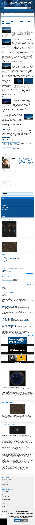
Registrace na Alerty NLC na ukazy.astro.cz (11, 143)
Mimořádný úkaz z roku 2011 (8, 148)
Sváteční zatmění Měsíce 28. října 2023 (25, 159)
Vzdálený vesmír (5, 207)
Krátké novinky (5, 284)
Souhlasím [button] (17, 520)
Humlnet (4, 144)
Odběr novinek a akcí (6, 276)
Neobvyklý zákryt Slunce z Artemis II (9, 306)
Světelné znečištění (5, 209)
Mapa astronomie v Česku (7, 498)
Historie (3, 216)
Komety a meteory (5, 511)
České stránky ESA (5, 486)
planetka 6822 (10, 189)
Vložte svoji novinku (30, 284)
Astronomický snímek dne (8, 219)
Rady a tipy (4, 494)
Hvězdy (3, 203)
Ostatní (3, 214)
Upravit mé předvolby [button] (21, 522)
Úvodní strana (4, 13)
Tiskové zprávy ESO (5, 484)
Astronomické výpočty (6, 493)
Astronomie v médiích (6, 496)
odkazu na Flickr (15, 312)
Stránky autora (4, 190)
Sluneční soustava (5, 201)
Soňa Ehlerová (4, 316)
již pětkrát (17, 127)
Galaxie (3, 504)
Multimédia (4, 211)
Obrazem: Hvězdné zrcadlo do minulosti (26, 162)
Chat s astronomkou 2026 (7, 318)
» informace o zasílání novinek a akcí (8, 281)
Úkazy (13, 13)
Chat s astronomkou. (25, 320)
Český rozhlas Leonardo (7, 145)
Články (9, 13)
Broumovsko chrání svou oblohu (24, 158)
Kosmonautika (4, 200)
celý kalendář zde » (29, 273)
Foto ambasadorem (7, 183)
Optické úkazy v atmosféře (7, 508)
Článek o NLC (5, 140)
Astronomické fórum (6, 499)
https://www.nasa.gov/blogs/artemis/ (15, 333)
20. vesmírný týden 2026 (7, 369)
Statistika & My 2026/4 (10, 290)
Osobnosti (4, 212)
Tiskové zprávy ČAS (5, 481)
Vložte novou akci (31, 254)
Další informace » (30, 399)
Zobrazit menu (17, 10)
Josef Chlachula (4, 288)
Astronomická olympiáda (6, 482)
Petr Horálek (4, 18)
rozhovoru (11, 292)
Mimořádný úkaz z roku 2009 (8, 147)
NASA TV (3, 487)
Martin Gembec (4, 295)
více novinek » (30, 335)
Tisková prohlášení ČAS (6, 479)
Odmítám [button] (25, 520)
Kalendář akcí (5, 254)
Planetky (3, 506)
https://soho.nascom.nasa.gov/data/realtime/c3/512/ (13, 301)
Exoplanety (4, 205)
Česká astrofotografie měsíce (9, 239)
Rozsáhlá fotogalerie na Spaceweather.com (11, 142)
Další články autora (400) (23, 157)
